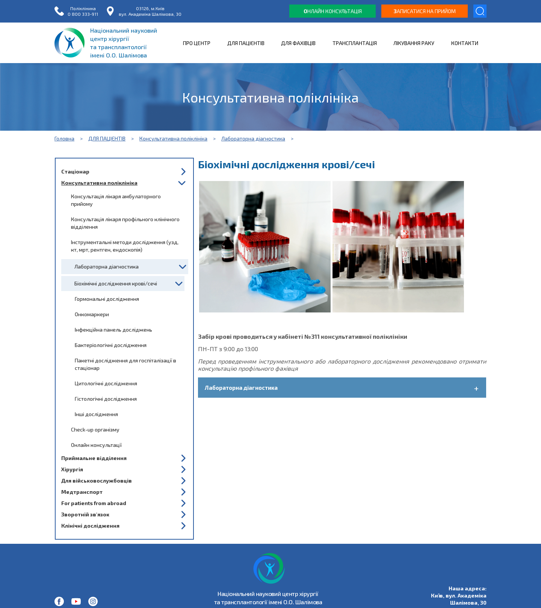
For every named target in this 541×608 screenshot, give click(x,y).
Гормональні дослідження (107, 299)
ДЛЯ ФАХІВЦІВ (298, 43)
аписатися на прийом (425, 11)
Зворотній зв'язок (85, 514)
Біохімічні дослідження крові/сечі (115, 283)
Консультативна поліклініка (173, 138)
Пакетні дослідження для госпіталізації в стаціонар (125, 364)
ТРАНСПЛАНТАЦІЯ (354, 43)
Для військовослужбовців (96, 480)
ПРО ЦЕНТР (196, 43)
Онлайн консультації (96, 445)
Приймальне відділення (94, 458)
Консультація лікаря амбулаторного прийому (116, 200)
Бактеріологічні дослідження (111, 345)
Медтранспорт (82, 492)
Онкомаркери (92, 314)
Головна (64, 138)
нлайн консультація (333, 11)
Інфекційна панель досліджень (113, 329)
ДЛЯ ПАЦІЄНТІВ (245, 43)
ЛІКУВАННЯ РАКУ (413, 43)
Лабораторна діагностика (253, 138)
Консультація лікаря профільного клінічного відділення (125, 223)
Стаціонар (75, 171)
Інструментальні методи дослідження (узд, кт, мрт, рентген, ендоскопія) (124, 246)
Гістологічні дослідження (106, 398)
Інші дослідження (96, 414)
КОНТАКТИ (464, 43)
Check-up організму (95, 429)
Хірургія (72, 469)
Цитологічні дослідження (106, 383)
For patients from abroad (93, 503)
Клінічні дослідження (90, 525)
